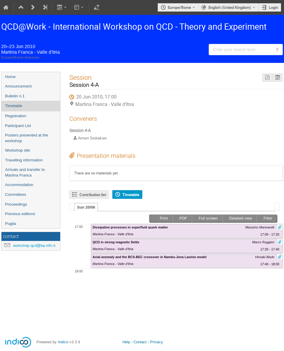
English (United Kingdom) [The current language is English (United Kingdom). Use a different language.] (229, 7)
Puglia (10, 223)
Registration (15, 116)
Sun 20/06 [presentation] (86, 207)
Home (10, 76)
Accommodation (19, 184)
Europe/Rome (179, 7)
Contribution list (92, 194)
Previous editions (20, 214)
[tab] (86, 207)
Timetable (13, 106)
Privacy (156, 341)
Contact (140, 341)
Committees (15, 194)
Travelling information (24, 160)
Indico (63, 341)
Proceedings (16, 204)
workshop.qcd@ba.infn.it (34, 245)
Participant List (18, 125)
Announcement (18, 86)
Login (273, 7)
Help (126, 341)
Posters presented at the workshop (26, 138)
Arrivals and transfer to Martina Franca (25, 172)
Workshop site (17, 150)
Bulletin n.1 (15, 96)
